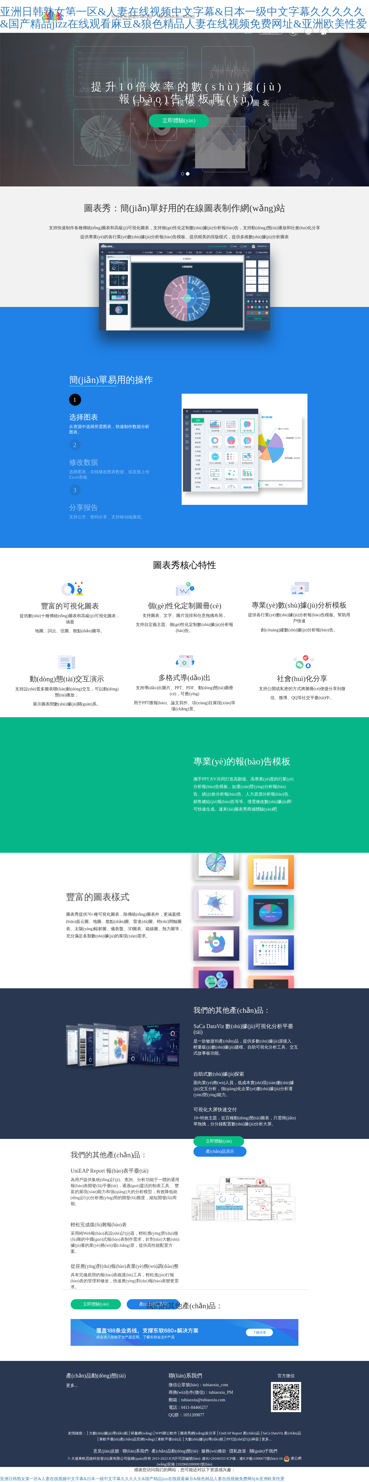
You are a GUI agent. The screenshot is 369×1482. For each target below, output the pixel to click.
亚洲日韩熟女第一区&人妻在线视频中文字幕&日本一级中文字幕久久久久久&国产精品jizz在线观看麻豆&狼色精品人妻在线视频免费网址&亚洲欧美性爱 (142, 1479)
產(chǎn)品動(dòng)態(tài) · (175, 1451)
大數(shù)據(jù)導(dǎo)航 (108, 1433)
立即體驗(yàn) (179, 120)
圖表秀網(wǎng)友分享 (198, 1433)
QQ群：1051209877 (186, 1415)
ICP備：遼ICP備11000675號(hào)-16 (254, 1458)
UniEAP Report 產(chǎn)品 (239, 1433)
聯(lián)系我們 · (136, 1451)
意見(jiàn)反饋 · (107, 1451)
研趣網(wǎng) (141, 1433)
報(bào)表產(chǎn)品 (176, 16)
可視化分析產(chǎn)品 (131, 16)
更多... (72, 1385)
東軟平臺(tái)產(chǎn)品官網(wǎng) (127, 1439)
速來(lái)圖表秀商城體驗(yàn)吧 (248, 809)
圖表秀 (98, 16)
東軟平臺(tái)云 (169, 1439)
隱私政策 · (238, 1451)
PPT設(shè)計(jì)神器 (242, 1439)
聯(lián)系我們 (288, 16)
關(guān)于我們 (264, 1451)
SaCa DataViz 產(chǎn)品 (282, 1433)
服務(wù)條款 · (214, 1451)
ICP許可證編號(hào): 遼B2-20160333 (197, 1458)
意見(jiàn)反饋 (256, 16)
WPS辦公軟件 (166, 1433)
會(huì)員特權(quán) (219, 16)
